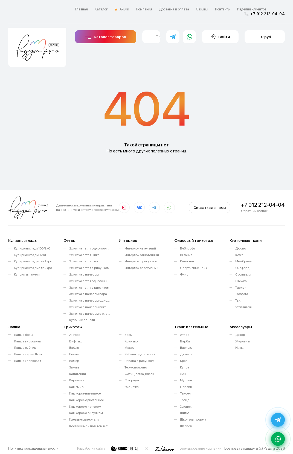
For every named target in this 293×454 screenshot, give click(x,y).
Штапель (186, 426)
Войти (220, 36)
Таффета (241, 294)
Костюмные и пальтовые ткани (90, 426)
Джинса (186, 354)
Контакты (222, 9)
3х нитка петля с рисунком (89, 288)
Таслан (240, 288)
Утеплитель (243, 307)
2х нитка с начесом (84, 274)
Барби (185, 341)
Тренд (184, 400)
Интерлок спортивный (141, 268)
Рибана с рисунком (139, 361)
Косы (128, 335)
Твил (238, 300)
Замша (74, 367)
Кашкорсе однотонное (86, 400)
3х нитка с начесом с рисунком (90, 314)
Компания (144, 9)
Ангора (74, 335)
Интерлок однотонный (141, 255)
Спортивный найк (193, 268)
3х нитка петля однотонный (90, 281)
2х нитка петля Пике (84, 255)
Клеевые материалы (84, 419)
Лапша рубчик (25, 348)
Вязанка (186, 255)
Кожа (239, 255)
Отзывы (202, 9)
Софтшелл (243, 274)
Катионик (187, 261)
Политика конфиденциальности (33, 448)
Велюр (74, 361)
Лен (183, 374)
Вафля (74, 348)
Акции (122, 9)
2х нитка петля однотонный (90, 248)
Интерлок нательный (140, 248)
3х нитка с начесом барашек (90, 294)
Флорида (131, 380)
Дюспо (240, 248)
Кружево (131, 341)
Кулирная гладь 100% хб (32, 248)
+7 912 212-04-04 (264, 14)
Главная (81, 9)
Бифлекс (76, 341)
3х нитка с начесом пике (87, 307)
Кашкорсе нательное (85, 393)
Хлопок (186, 406)
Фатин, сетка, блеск (139, 374)
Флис (184, 274)
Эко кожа (131, 387)
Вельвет (75, 354)
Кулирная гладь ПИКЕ (30, 255)
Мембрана (243, 261)
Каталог (101, 9)
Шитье (184, 413)
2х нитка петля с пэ (83, 261)
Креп (183, 361)
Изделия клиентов (251, 9)
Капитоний (77, 374)
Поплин (186, 387)
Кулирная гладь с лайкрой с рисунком (34, 268)
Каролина (77, 380)
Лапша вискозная (27, 341)
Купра (184, 367)
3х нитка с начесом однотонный (90, 300)
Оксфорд (242, 268)
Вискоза (186, 348)
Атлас (184, 335)
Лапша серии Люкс (28, 354)
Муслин (186, 380)
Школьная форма (193, 419)
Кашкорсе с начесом (85, 406)
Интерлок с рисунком (141, 261)
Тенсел (185, 393)
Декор (240, 335)
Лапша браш (23, 335)
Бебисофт (187, 248)
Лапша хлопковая (27, 361)
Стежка (241, 281)
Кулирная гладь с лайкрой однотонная (34, 261)
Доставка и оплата (174, 9)
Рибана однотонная (139, 354)
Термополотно (135, 367)
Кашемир (76, 387)
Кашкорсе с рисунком (86, 413)
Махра (129, 348)
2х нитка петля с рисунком (89, 268)
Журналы (242, 341)
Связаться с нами (209, 207)
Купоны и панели (27, 274)
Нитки (240, 348)
